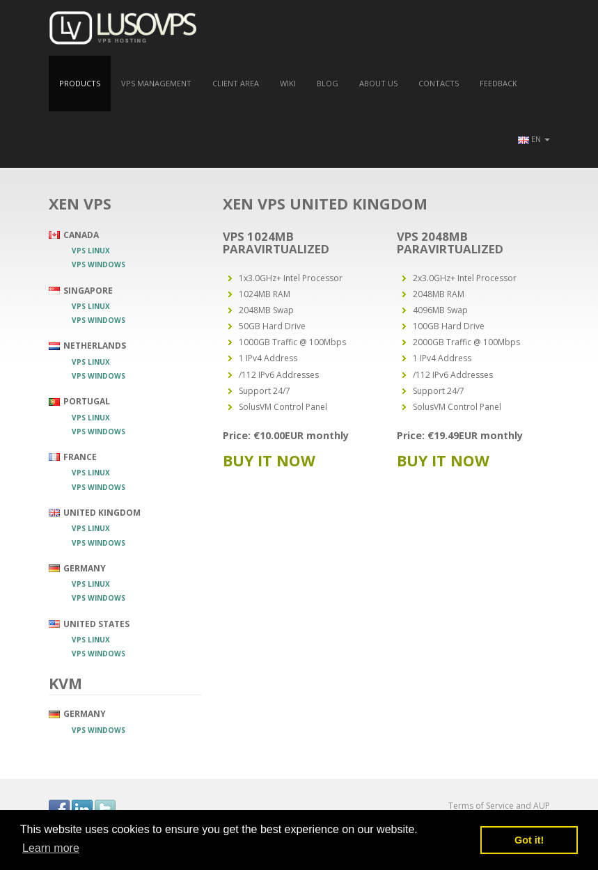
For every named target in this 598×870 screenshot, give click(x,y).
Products (79, 83)
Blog (327, 83)
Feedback (498, 83)
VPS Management (156, 83)
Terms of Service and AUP (499, 806)
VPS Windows (98, 264)
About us (378, 83)
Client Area (235, 83)
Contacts (438, 83)
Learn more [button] (50, 848)
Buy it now (269, 460)
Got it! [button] (529, 840)
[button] (533, 139)
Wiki (288, 83)
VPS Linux (91, 250)
